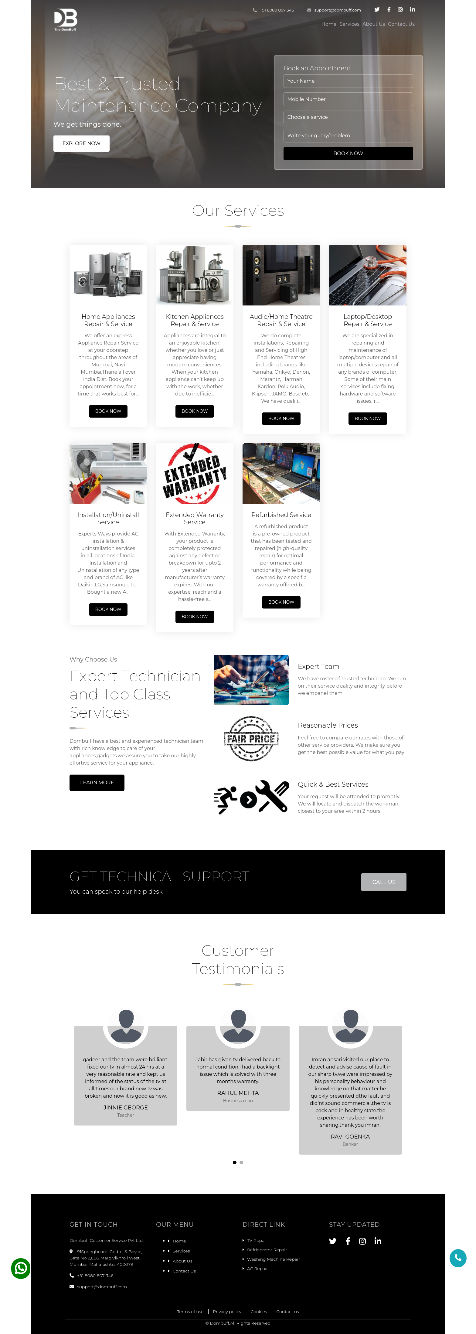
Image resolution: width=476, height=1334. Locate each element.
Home (329, 24)
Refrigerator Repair (267, 1249)
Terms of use (190, 1311)
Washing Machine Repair (273, 1259)
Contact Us (401, 24)
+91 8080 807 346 (273, 10)
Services (349, 24)
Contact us (288, 1311)
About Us (373, 24)
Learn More (97, 782)
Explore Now (81, 143)
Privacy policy (227, 1311)
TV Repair (257, 1240)
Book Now (348, 153)
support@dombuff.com (334, 10)
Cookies (259, 1311)
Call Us (384, 882)
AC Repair (257, 1268)
